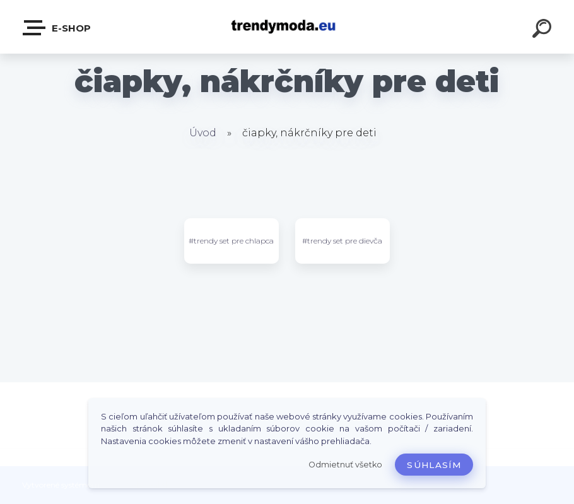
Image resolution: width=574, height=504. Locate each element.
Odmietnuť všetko (345, 464)
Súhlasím (434, 465)
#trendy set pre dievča (342, 240)
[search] (543, 30)
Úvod (202, 133)
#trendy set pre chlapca (231, 240)
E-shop (57, 27)
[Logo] (287, 27)
